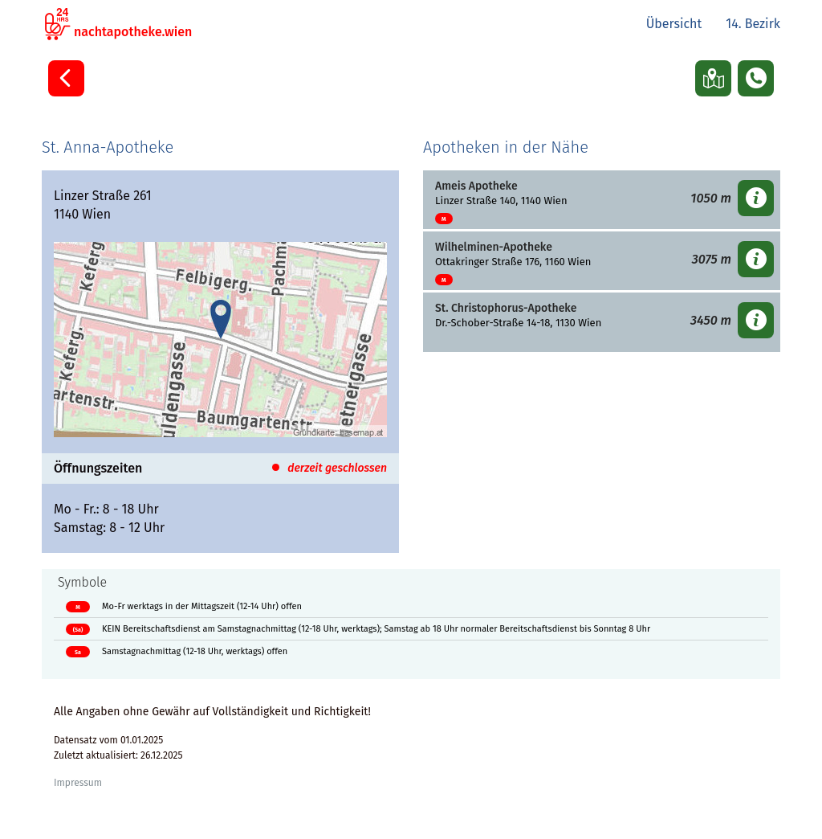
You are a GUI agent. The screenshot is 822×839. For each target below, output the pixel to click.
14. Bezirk (753, 23)
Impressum (78, 782)
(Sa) (78, 629)
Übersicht (674, 23)
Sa (78, 652)
